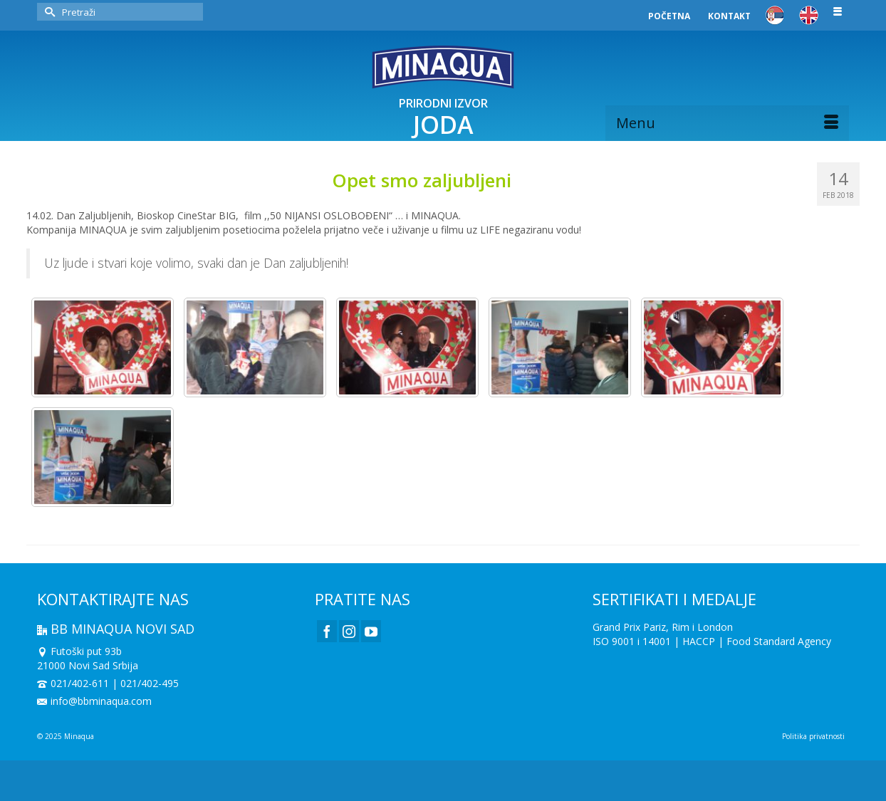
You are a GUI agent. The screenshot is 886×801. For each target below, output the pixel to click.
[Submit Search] (47, 12)
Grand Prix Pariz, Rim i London (663, 627)
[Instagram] (349, 631)
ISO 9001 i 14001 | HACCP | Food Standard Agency (712, 641)
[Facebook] (327, 631)
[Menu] (727, 123)
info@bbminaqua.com (94, 701)
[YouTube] (371, 631)
